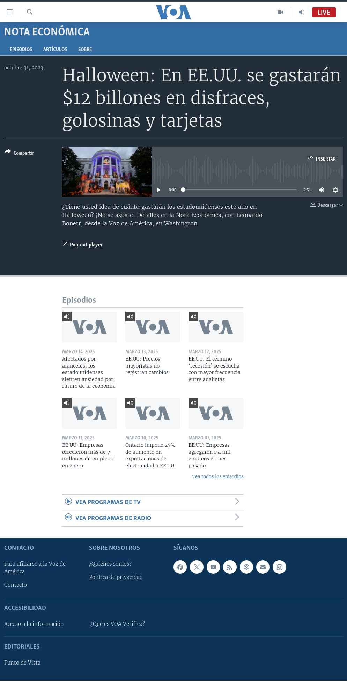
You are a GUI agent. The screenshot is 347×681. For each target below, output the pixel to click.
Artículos (55, 49)
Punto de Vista (22, 663)
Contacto (15, 585)
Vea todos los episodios (217, 477)
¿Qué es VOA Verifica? (117, 624)
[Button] (19, 154)
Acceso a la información (34, 624)
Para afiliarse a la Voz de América (35, 568)
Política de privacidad (116, 578)
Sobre (85, 49)
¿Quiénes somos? (110, 564)
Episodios (21, 49)
